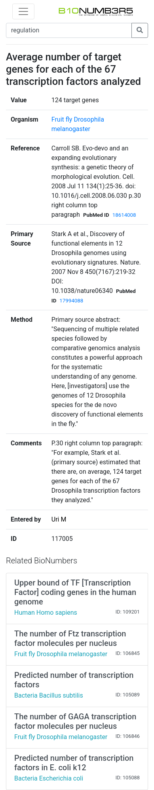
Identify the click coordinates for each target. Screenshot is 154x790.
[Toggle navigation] (23, 11)
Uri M (59, 519)
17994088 (71, 301)
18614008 (124, 215)
